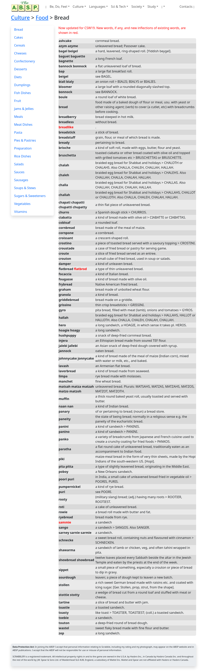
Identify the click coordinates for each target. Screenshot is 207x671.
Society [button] (136, 6)
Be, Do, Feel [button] (58, 6)
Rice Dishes (22, 156)
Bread (18, 29)
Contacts (187, 6)
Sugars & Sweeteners (30, 196)
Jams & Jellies (24, 109)
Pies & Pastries (25, 140)
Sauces (19, 172)
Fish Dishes (22, 93)
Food (42, 17)
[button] (163, 6)
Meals (18, 116)
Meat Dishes (23, 124)
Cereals (19, 45)
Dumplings (22, 85)
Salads (19, 164)
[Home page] (26, 6)
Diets (18, 77)
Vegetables (22, 204)
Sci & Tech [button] (118, 6)
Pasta (18, 132)
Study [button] (151, 6)
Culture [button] (78, 6)
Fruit (17, 101)
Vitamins (20, 211)
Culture (20, 17)
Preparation (23, 148)
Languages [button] (97, 6)
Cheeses (20, 53)
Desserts (20, 69)
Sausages (21, 180)
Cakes (18, 37)
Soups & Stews (25, 188)
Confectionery (24, 61)
